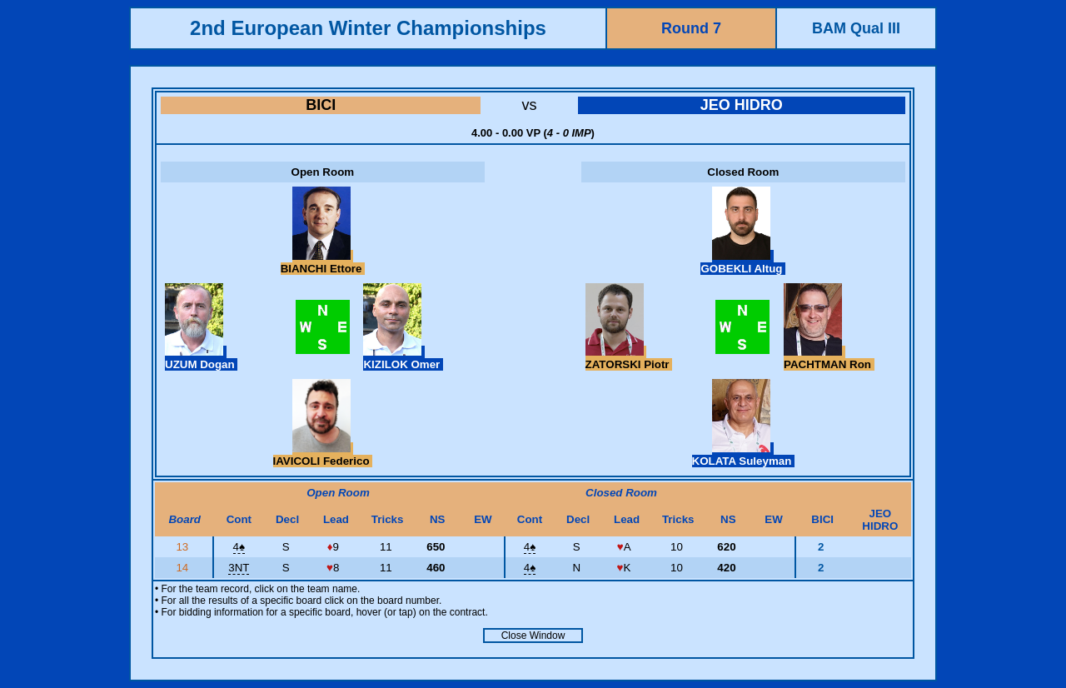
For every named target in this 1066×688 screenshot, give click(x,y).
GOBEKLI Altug (742, 262)
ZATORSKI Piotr (629, 358)
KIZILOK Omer (403, 358)
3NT (238, 567)
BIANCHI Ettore (323, 262)
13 (184, 547)
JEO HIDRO (741, 105)
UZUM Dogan (201, 358)
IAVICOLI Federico (323, 454)
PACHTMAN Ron (829, 358)
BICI (321, 105)
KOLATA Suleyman (743, 454)
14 (184, 567)
